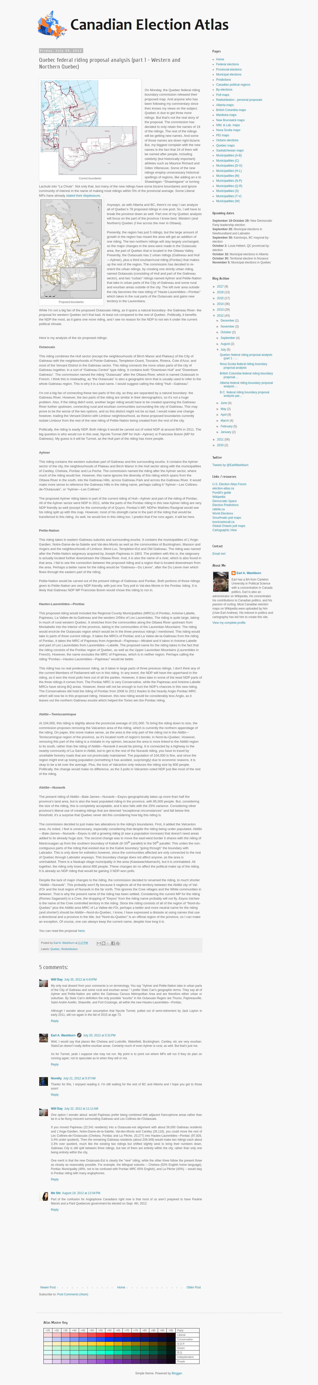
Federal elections (227, 64)
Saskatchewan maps (230, 150)
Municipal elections (228, 74)
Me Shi (56, 1193)
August (226, 344)
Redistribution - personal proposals (239, 100)
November (228, 326)
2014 (221, 304)
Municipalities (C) (227, 160)
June (224, 403)
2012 (221, 315)
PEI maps (222, 135)
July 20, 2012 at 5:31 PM (99, 1035)
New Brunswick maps (230, 120)
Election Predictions (225, 505)
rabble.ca (218, 509)
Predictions (223, 79)
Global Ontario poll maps (228, 526)
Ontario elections (227, 140)
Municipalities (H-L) (229, 171)
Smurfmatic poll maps (226, 517)
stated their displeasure (83, 195)
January (226, 432)
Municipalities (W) (228, 201)
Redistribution (69, 949)
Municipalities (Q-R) (229, 186)
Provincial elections (229, 69)
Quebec (55, 949)
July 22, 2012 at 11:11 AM (81, 1108)
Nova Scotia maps (228, 130)
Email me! (219, 553)
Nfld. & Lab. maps (228, 125)
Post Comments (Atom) (72, 1294)
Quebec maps (225, 145)
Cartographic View (224, 530)
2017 (221, 286)
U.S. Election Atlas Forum (229, 484)
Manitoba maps (226, 115)
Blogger (177, 1373)
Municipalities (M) (227, 176)
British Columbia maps (231, 110)
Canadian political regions (233, 84)
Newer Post (48, 1287)
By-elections (224, 89)
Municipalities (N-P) (229, 180)
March (225, 420)
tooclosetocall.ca (223, 522)
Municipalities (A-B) (229, 155)
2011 (221, 439)
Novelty (56, 1078)
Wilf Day (57, 979)
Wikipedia (218, 497)
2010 (221, 445)
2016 (221, 292)
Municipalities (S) (227, 191)
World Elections (222, 513)
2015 (221, 298)
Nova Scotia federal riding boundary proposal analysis (243, 365)
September (228, 338)
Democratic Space (224, 501)
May (224, 409)
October (226, 332)
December (228, 320)
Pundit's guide (221, 492)
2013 (221, 309)
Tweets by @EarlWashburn (230, 465)
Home (121, 1287)
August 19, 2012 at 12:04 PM (81, 1193)
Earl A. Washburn (63, 1035)
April (224, 414)
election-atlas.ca (223, 488)
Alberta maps (225, 105)
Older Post (194, 1287)
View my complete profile (228, 622)
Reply (55, 1021)
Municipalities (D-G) (229, 165)
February (227, 426)
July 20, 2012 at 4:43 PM (80, 979)
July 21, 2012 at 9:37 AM (79, 1078)
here (81, 931)
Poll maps (222, 95)
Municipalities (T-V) (228, 196)
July (224, 349)
